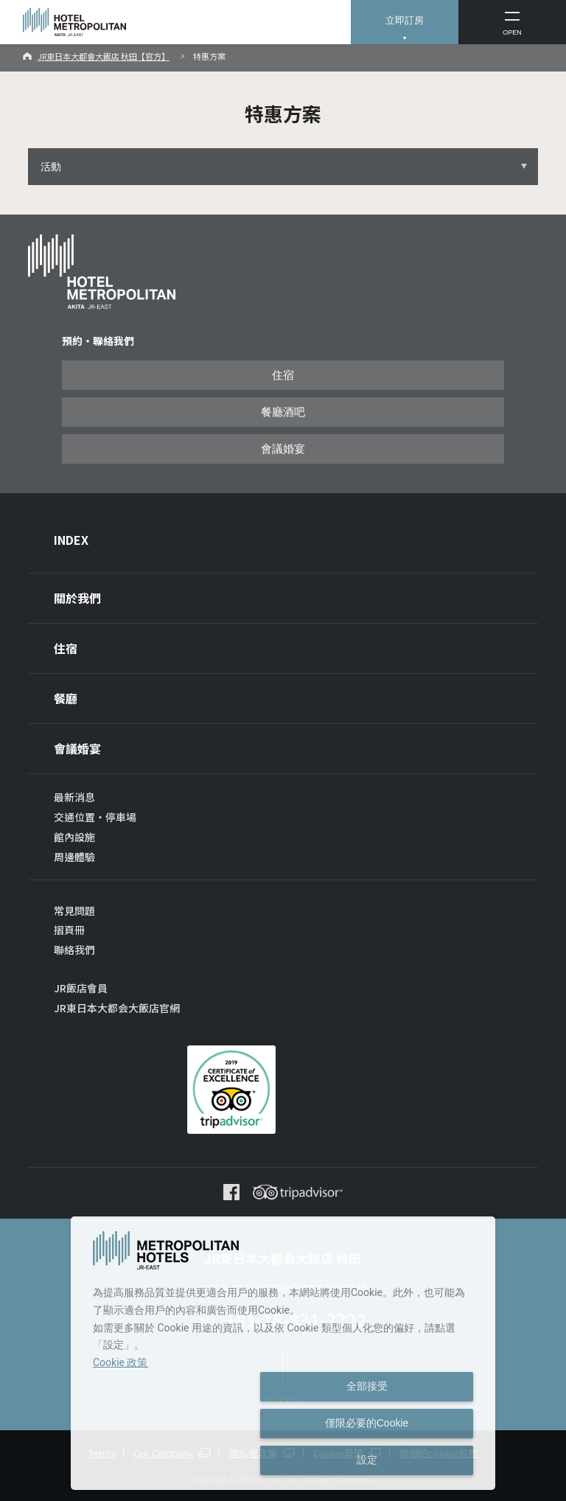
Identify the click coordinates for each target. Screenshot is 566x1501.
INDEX (71, 539)
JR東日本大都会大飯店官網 (117, 1007)
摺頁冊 (69, 929)
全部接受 (367, 1386)
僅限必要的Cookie (367, 1423)
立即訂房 (404, 20)
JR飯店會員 (81, 988)
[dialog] (283, 1353)
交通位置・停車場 (95, 816)
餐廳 (65, 698)
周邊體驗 (74, 856)
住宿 (283, 375)
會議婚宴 (283, 449)
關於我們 (77, 598)
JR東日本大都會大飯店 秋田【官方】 (104, 56)
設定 (367, 1460)
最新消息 (74, 797)
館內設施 (74, 836)
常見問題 (74, 910)
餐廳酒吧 (283, 412)
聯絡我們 (74, 949)
